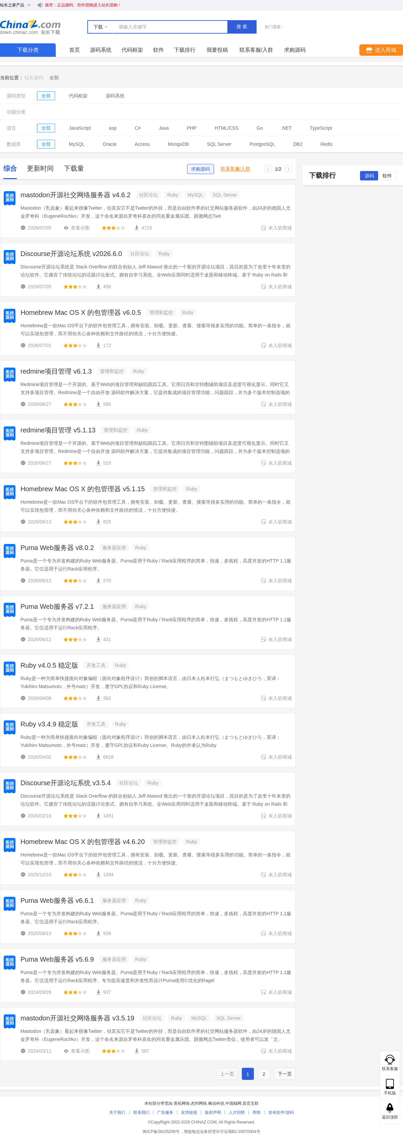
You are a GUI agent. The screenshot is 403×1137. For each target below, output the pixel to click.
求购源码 (200, 169)
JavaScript (80, 128)
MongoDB (178, 144)
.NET (286, 128)
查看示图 (76, 228)
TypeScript (321, 128)
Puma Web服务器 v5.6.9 (57, 959)
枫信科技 (216, 1103)
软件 (158, 50)
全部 (46, 95)
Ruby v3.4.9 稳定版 (49, 724)
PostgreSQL (262, 144)
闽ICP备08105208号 (161, 1131)
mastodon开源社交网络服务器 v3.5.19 (77, 1018)
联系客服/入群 (235, 168)
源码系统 (100, 50)
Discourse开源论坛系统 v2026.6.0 (71, 253)
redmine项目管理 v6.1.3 (56, 371)
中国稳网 (233, 1103)
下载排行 (184, 50)
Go (260, 128)
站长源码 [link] (34, 77)
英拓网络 (182, 1103)
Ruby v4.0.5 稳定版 (49, 665)
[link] (54, 77)
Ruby (172, 195)
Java (164, 128)
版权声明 (213, 1112)
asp (113, 128)
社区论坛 (148, 195)
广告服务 (165, 1112)
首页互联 (250, 1103)
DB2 (297, 144)
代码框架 (132, 50)
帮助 (257, 1112)
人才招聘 (237, 1112)
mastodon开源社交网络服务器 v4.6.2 (75, 195)
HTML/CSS (226, 128)
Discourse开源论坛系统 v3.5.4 (65, 783)
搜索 (242, 26)
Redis (326, 144)
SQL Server (219, 144)
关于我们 (117, 1112)
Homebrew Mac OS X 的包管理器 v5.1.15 (82, 489)
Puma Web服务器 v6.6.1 (57, 900)
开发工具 (96, 665)
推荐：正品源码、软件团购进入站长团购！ (83, 5)
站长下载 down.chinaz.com (30, 26)
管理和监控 (161, 312)
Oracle (110, 144)
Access (142, 144)
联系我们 (141, 1112)
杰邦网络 (199, 1103)
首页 (74, 50)
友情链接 (189, 1112)
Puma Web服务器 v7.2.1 (57, 606)
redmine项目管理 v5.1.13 (57, 430)
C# (138, 128)
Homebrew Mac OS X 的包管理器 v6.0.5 (80, 312)
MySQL (77, 144)
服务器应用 (114, 547)
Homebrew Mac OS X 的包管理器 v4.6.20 (82, 841)
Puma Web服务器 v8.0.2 (57, 547)
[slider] (113, 228)
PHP (191, 128)
